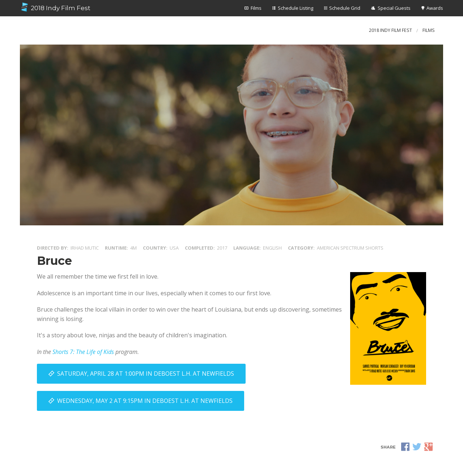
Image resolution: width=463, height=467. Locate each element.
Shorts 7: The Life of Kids (83, 352)
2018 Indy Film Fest (55, 7)
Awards (434, 8)
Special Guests (394, 8)
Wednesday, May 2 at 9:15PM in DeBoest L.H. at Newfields (145, 401)
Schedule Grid (344, 8)
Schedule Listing (295, 8)
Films (256, 8)
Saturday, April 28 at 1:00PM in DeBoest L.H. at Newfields (145, 374)
